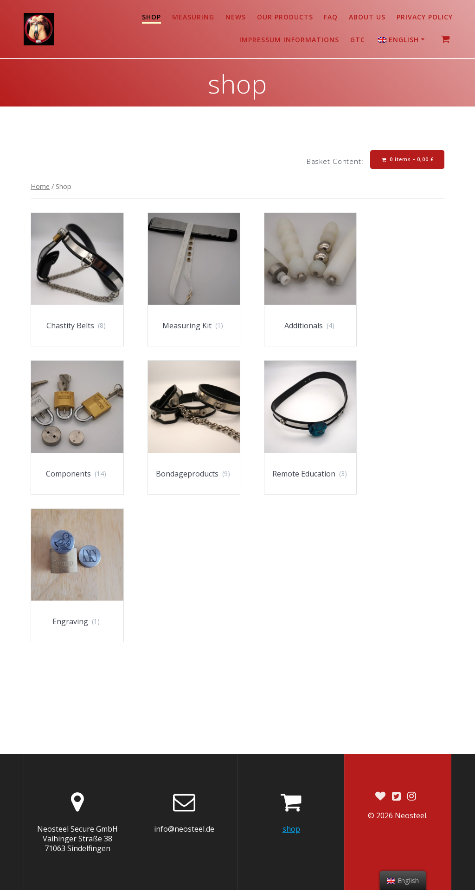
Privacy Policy (425, 17)
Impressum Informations (289, 39)
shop (151, 17)
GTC (357, 39)
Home (40, 186)
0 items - (408, 159)
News (235, 17)
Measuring (193, 17)
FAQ (331, 17)
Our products (285, 17)
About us (367, 17)
